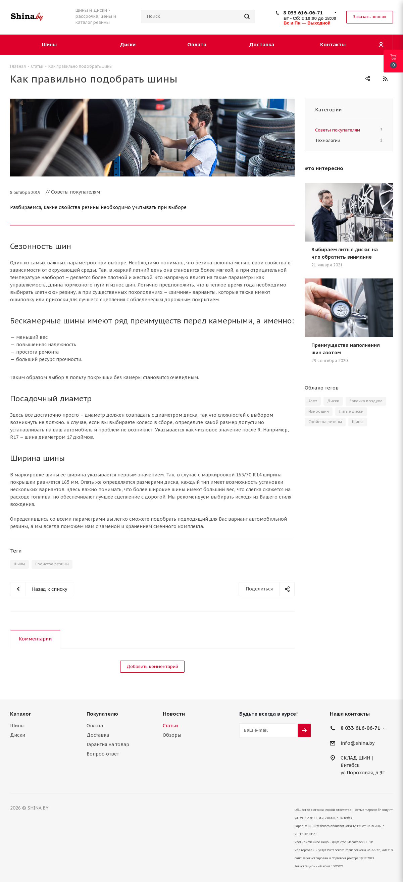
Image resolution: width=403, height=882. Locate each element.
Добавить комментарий (152, 666)
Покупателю (102, 714)
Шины (19, 564)
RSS (385, 79)
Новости (174, 714)
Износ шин (318, 411)
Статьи (170, 726)
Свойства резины (52, 564)
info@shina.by (357, 743)
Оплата (95, 726)
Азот (312, 401)
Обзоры (172, 735)
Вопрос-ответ (103, 754)
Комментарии (35, 639)
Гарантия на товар (108, 744)
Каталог (20, 714)
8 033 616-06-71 (303, 12)
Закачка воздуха (366, 401)
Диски (333, 401)
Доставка (98, 735)
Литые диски (351, 411)
